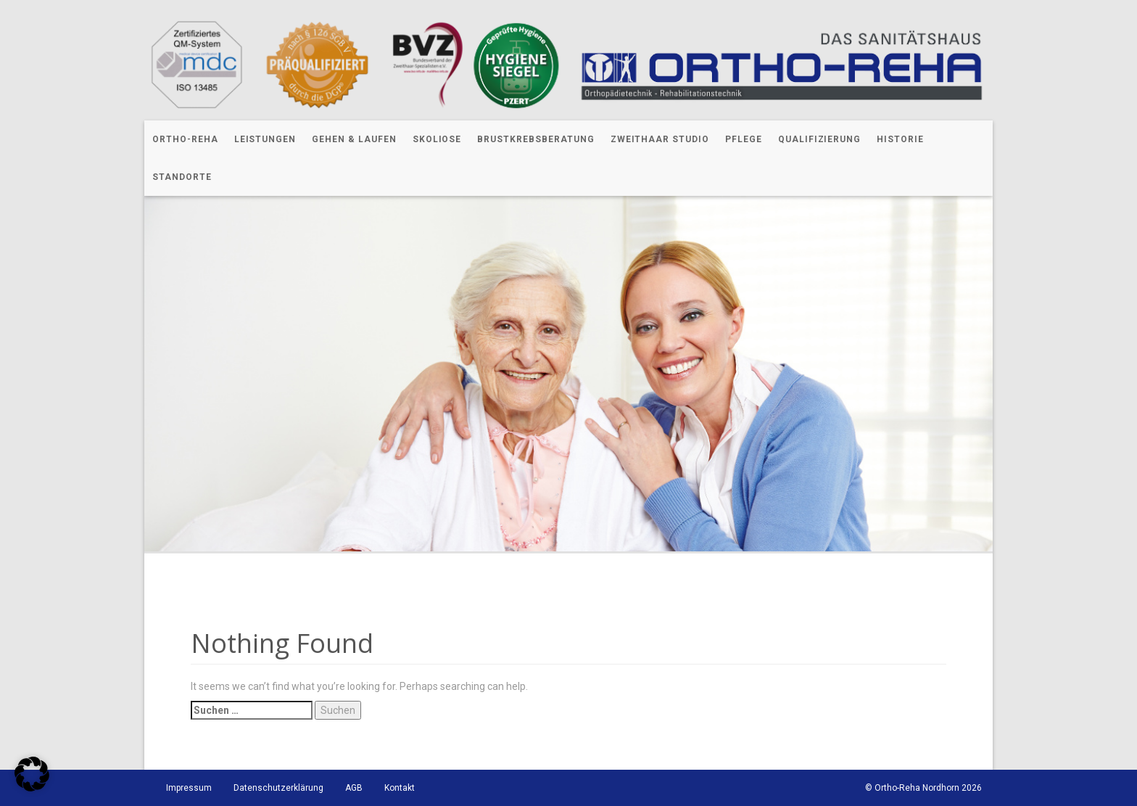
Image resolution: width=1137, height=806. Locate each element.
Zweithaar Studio (660, 139)
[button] (32, 774)
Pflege (743, 139)
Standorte (182, 177)
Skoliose (437, 139)
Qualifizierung (819, 139)
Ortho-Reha (185, 139)
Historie (900, 139)
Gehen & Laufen (354, 139)
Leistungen (265, 139)
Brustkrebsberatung (535, 139)
